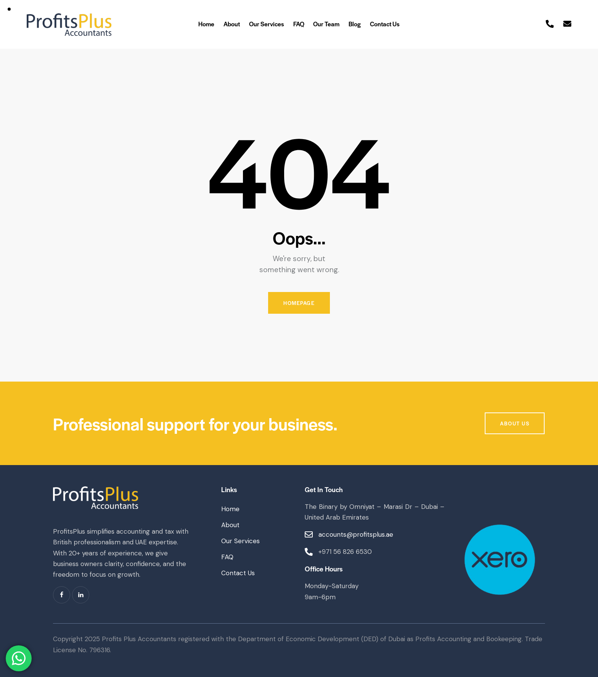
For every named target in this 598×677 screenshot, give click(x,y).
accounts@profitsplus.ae (355, 534)
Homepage (299, 302)
